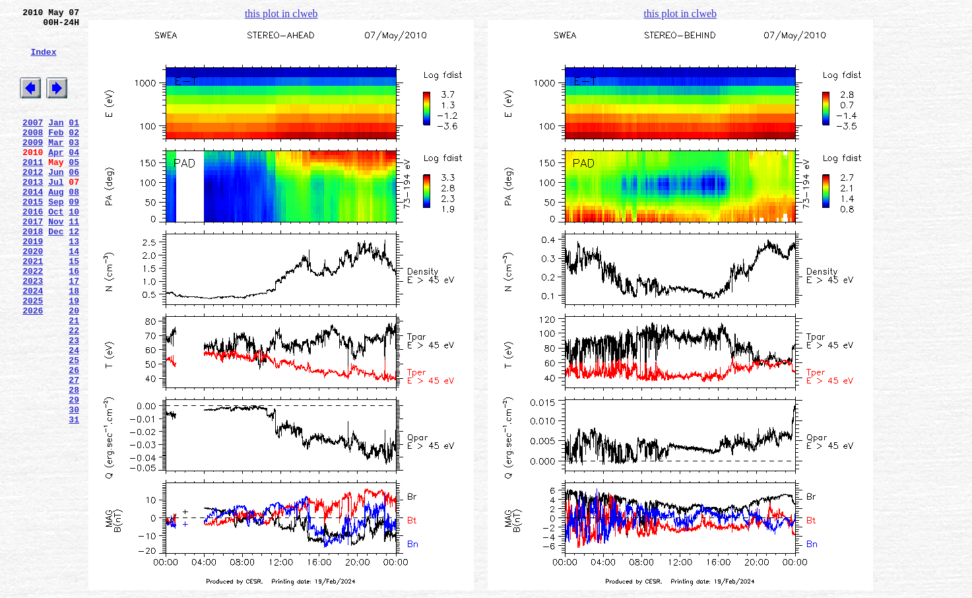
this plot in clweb (281, 13)
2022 (32, 320)
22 (74, 391)
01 (74, 142)
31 (74, 498)
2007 (32, 142)
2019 (32, 284)
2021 (32, 308)
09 (74, 237)
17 (74, 332)
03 (74, 166)
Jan (55, 142)
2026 (32, 368)
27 (74, 451)
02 (74, 154)
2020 (32, 296)
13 (74, 284)
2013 (32, 213)
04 (74, 177)
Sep (55, 237)
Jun (55, 201)
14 (74, 296)
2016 (32, 249)
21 (74, 379)
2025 (32, 356)
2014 (32, 225)
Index (43, 61)
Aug (55, 225)
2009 (32, 166)
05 (74, 189)
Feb (55, 154)
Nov (55, 261)
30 (74, 486)
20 (74, 368)
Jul (55, 213)
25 (74, 427)
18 (74, 344)
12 (74, 273)
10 (74, 249)
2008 (32, 154)
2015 (32, 237)
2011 (32, 189)
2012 (32, 201)
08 (74, 225)
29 (74, 475)
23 (74, 403)
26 (74, 439)
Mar (55, 166)
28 (74, 463)
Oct (55, 249)
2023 (32, 332)
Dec (55, 273)
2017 (32, 261)
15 (74, 308)
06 (74, 201)
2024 (32, 344)
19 (74, 356)
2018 (32, 273)
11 (74, 261)
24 (74, 415)
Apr (55, 177)
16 (74, 320)
